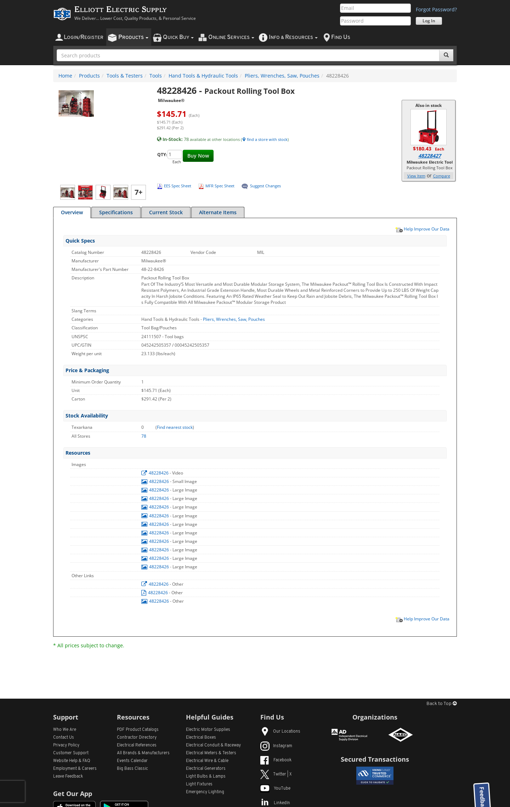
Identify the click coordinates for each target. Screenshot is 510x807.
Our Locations (280, 731)
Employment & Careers (75, 769)
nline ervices (231, 37)
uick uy (178, 37)
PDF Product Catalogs (138, 730)
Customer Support (71, 753)
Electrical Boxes (201, 737)
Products (89, 75)
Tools (155, 75)
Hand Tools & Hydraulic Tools (203, 75)
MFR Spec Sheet (219, 185)
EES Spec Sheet (177, 185)
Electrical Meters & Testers (211, 753)
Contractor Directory (137, 737)
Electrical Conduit (213, 745)
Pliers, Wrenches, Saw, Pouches (282, 75)
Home (65, 75)
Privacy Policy (66, 745)
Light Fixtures (199, 784)
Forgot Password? (436, 9)
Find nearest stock (175, 427)
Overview (72, 212)
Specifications (116, 212)
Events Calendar (132, 761)
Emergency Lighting (205, 792)
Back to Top (441, 703)
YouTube (275, 788)
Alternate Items (218, 212)
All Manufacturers (143, 753)
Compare (441, 175)
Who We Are (64, 730)
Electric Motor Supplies (208, 730)
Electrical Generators (206, 769)
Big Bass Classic (132, 769)
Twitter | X (276, 774)
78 (143, 436)
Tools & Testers (125, 75)
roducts (133, 37)
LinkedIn (275, 803)
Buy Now (198, 155)
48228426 (155, 473)
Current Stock (166, 212)
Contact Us (63, 737)
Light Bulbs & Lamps (206, 776)
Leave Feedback (68, 776)
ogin (83, 37)
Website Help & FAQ (71, 761)
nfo (293, 37)
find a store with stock (265, 139)
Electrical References (137, 745)
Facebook (275, 760)
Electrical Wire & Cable (207, 761)
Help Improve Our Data (422, 229)
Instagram (276, 746)
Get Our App (72, 793)
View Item (416, 175)
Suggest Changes (265, 185)
